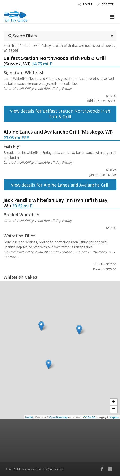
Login (85, 4)
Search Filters (22, 35)
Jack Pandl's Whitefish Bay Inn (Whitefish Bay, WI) (56, 203)
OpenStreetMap (58, 417)
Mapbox (114, 417)
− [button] (113, 409)
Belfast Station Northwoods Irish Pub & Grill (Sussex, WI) (55, 61)
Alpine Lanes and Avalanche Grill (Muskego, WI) (58, 132)
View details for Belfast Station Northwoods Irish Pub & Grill (60, 113)
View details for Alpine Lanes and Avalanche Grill (60, 185)
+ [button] (113, 402)
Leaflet (29, 417)
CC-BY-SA (89, 417)
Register (105, 4)
